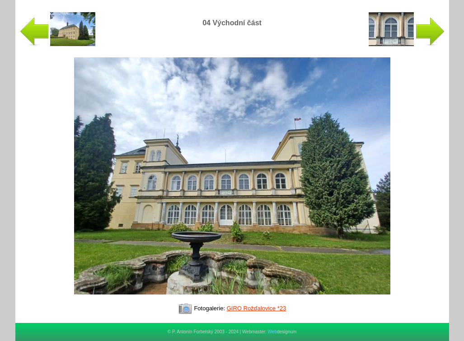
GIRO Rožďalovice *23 (256, 308)
